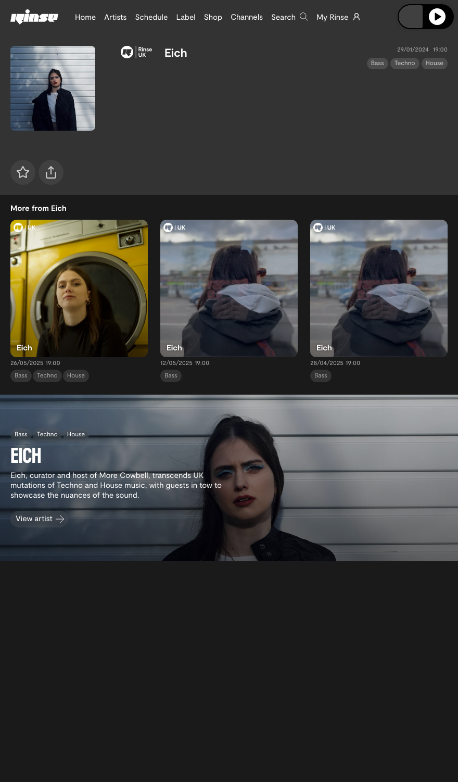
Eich (175, 52)
